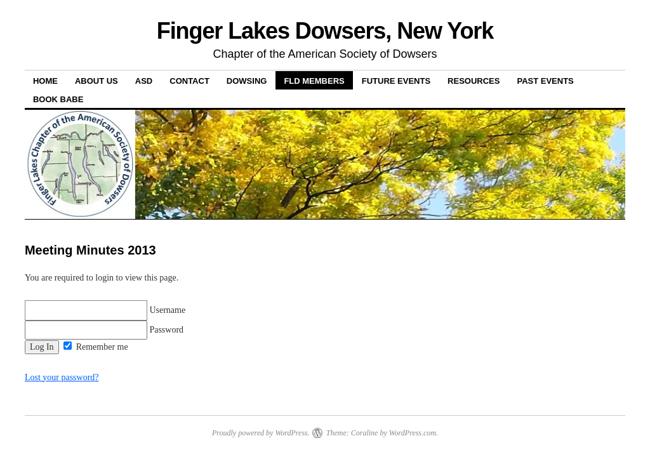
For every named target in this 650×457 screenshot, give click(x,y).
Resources (474, 81)
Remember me (95, 347)
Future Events (396, 81)
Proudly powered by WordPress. (261, 432)
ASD (143, 81)
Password (104, 329)
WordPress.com (412, 432)
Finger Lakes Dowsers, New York (325, 31)
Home (45, 81)
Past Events (545, 81)
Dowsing (247, 81)
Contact (189, 81)
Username (105, 310)
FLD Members (314, 81)
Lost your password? (62, 377)
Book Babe (58, 99)
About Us (96, 81)
